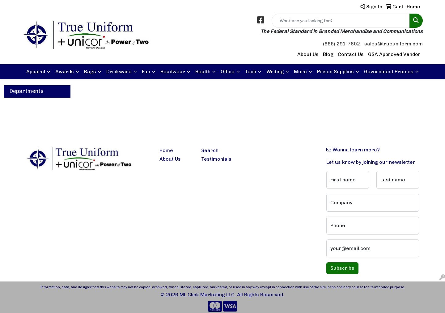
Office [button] (228, 71)
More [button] (300, 71)
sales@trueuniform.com (393, 44)
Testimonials (216, 159)
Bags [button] (90, 71)
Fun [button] (146, 71)
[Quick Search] (341, 21)
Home (166, 150)
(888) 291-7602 (341, 44)
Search (209, 150)
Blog (328, 54)
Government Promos (388, 71)
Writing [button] (275, 71)
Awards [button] (64, 71)
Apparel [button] (35, 71)
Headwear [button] (172, 71)
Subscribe (342, 268)
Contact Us (351, 54)
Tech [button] (250, 71)
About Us (308, 54)
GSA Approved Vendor (394, 54)
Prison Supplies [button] (335, 71)
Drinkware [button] (119, 71)
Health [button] (202, 71)
